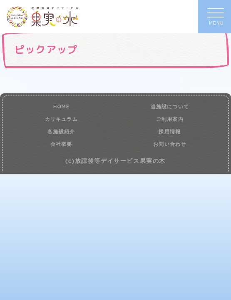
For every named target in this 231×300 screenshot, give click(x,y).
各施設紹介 (61, 131)
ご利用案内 (170, 119)
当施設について (170, 106)
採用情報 (170, 131)
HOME (61, 106)
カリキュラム (61, 119)
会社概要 (61, 144)
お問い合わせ (169, 144)
